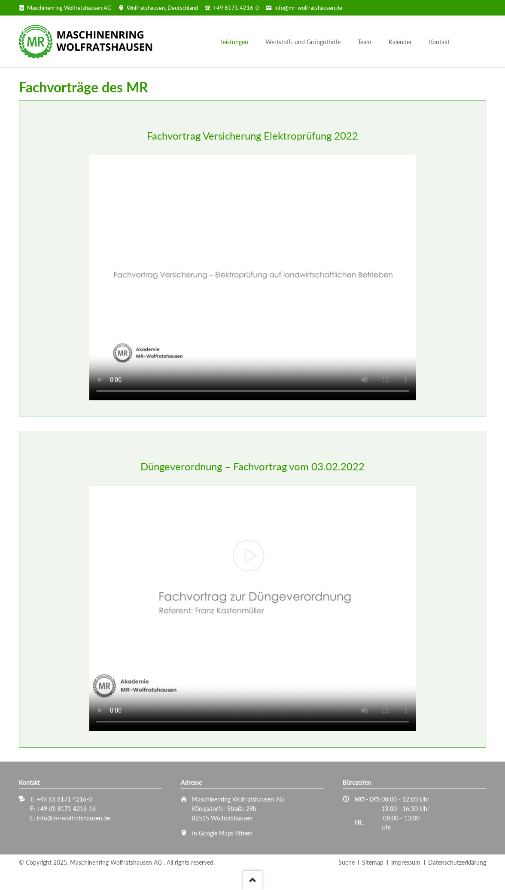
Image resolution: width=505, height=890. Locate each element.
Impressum (405, 862)
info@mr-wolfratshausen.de (73, 818)
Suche (346, 862)
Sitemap (372, 862)
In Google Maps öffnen (222, 833)
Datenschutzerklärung (457, 862)
